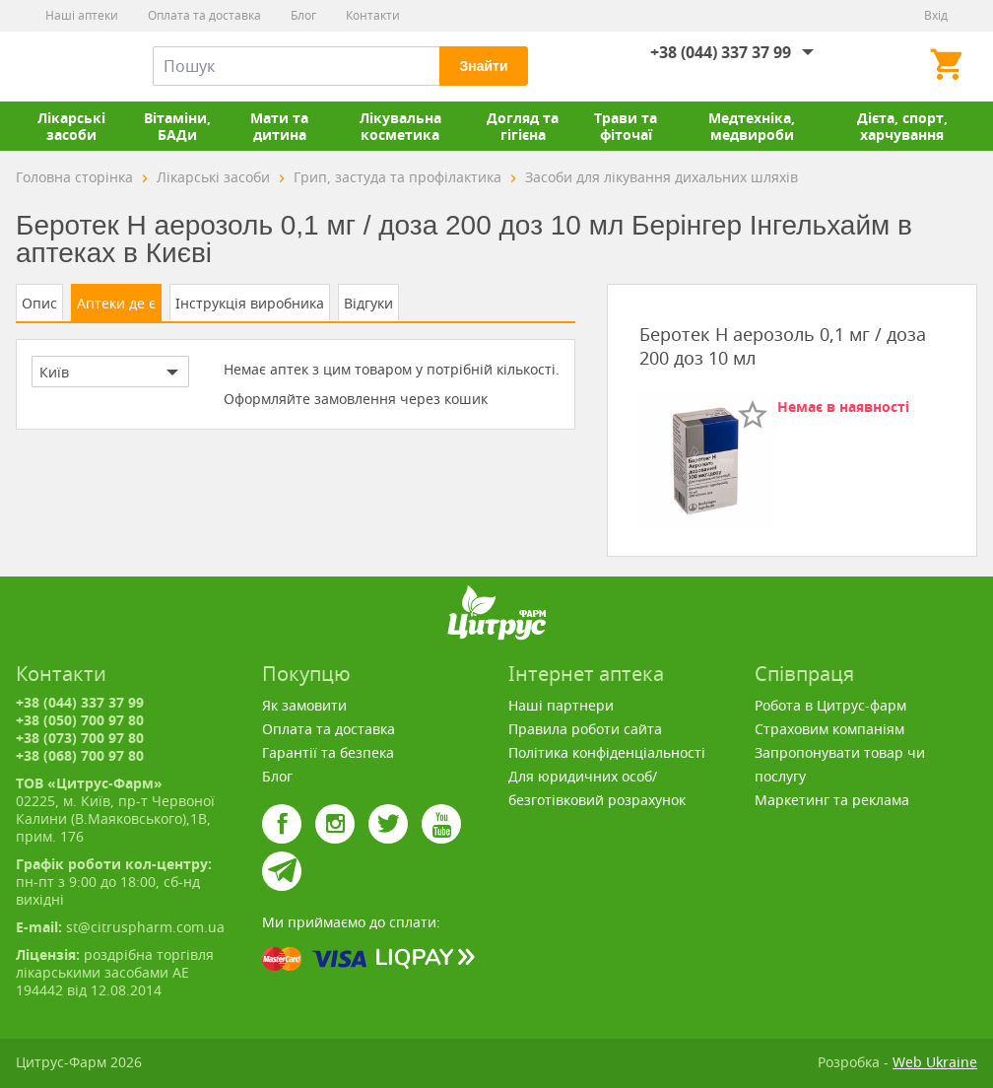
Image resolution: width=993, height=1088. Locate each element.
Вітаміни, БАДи (177, 126)
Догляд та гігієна (523, 126)
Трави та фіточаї (625, 126)
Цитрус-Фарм (62, 66)
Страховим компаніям (829, 728)
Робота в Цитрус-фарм (830, 705)
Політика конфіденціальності (606, 752)
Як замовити (304, 705)
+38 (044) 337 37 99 (720, 52)
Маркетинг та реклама (832, 799)
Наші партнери (561, 705)
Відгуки (368, 303)
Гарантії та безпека (328, 752)
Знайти (483, 66)
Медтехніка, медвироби (751, 126)
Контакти (373, 15)
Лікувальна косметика (400, 126)
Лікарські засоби (71, 126)
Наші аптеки (81, 15)
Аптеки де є (116, 303)
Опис (39, 303)
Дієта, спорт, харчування (902, 126)
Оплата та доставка (204, 15)
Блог (303, 15)
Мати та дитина (279, 126)
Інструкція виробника (249, 303)
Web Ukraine (935, 1062)
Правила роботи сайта (585, 728)
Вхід (936, 15)
